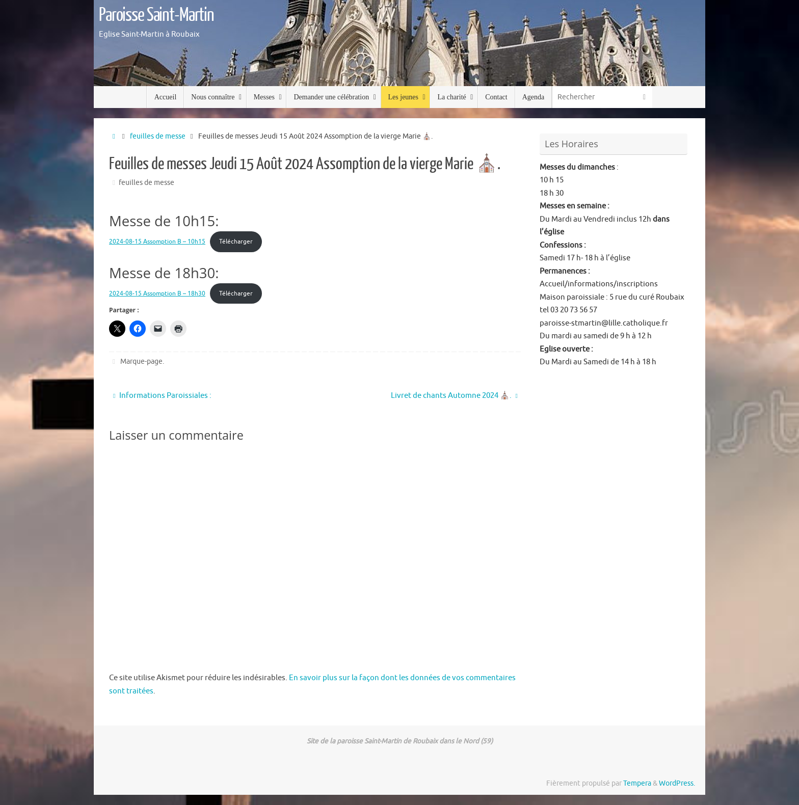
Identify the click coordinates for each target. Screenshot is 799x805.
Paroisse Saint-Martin (156, 15)
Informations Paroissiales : (162, 395)
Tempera (637, 783)
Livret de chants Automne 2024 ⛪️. (454, 395)
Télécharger (236, 241)
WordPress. (677, 783)
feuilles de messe (157, 136)
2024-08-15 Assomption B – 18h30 (157, 293)
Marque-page (141, 361)
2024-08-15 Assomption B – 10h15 (157, 241)
